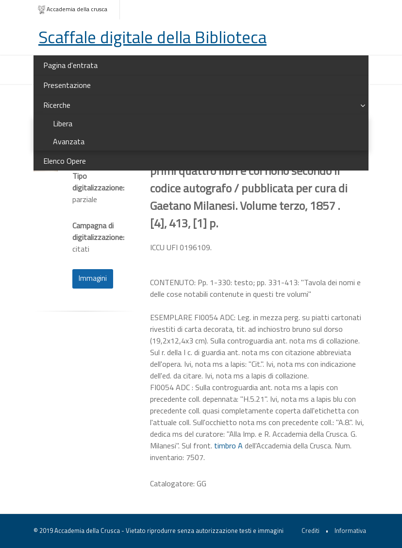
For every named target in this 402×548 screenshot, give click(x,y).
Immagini (93, 278)
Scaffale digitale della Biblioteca (152, 37)
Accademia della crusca (72, 9)
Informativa (350, 530)
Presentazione (67, 85)
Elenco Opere (64, 161)
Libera (62, 123)
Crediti (310, 530)
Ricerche (56, 105)
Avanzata (68, 141)
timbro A (228, 445)
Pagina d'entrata (70, 65)
